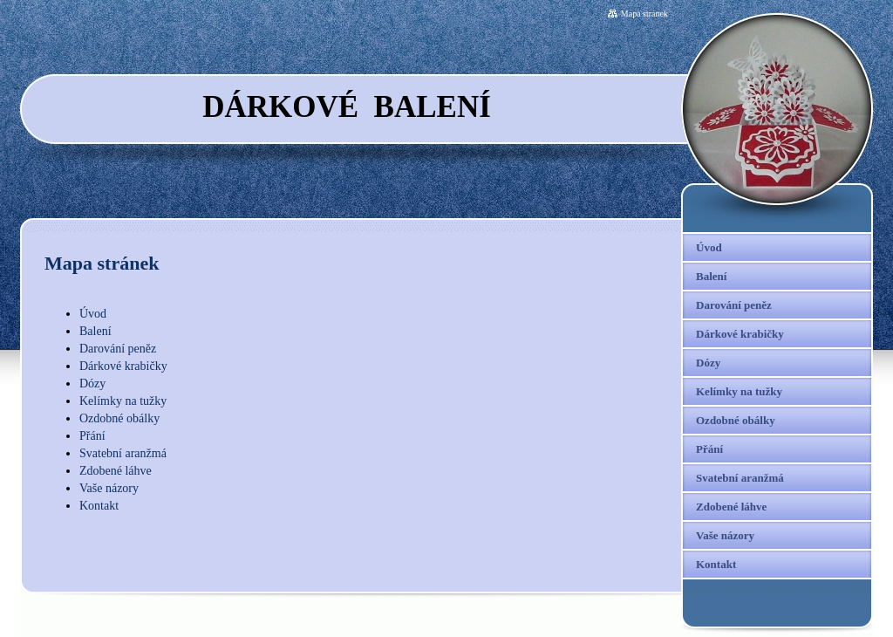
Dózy (92, 383)
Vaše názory (109, 488)
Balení (95, 331)
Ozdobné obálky (119, 418)
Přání (92, 435)
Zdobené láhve (115, 470)
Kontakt (99, 505)
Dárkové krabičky (123, 366)
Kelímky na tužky (123, 401)
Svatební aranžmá (123, 453)
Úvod (92, 313)
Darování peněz (117, 348)
